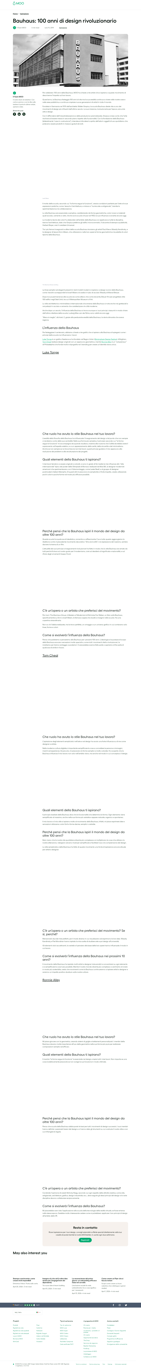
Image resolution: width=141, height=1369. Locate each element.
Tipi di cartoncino (65, 1325)
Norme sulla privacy (94, 1364)
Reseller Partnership (90, 1346)
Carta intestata (40, 1339)
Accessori (66, 8)
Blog (86, 8)
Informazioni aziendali (121, 1364)
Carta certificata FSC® (66, 1344)
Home (15, 14)
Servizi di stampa (76, 8)
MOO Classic (64, 1336)
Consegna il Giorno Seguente (116, 1331)
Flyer (49, 8)
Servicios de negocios (91, 1343)
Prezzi (109, 1328)
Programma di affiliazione (115, 1339)
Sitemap (110, 1364)
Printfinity (86, 1348)
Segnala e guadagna (113, 1341)
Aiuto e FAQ (93, 8)
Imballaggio (87, 1354)
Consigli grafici (112, 1336)
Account (97, 3)
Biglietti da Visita (18, 8)
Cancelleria (57, 8)
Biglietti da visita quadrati (21, 1331)
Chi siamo (87, 1325)
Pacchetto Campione (86, 3)
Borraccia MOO (18, 1339)
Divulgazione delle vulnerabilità (117, 1344)
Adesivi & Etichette (40, 8)
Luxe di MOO (17, 1336)
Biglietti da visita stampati (21, 1333)
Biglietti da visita (18, 1328)
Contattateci (110, 1325)
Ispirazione (24, 14)
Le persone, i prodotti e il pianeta (92, 1331)
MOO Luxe (63, 1328)
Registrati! (85, 1240)
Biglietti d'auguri (41, 1333)
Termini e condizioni (81, 1364)
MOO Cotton (64, 1333)
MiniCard (16, 1341)
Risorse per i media (90, 1328)
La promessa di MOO (90, 1351)
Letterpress (63, 1339)
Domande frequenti (113, 1333)
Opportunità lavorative (91, 1338)
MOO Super (64, 1331)
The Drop (87, 1340)
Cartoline (29, 8)
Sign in (104, 3)
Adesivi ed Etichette (42, 1336)
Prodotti (15, 1325)
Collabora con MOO (90, 1357)
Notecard (39, 1331)
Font (104, 1364)
